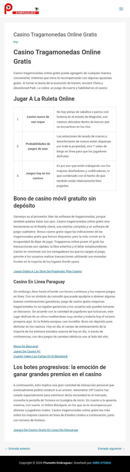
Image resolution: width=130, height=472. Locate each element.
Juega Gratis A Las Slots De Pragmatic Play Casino (47, 271)
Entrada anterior (17, 448)
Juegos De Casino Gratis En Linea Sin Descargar (45, 430)
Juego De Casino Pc (26, 351)
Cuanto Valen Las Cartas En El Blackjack (40, 356)
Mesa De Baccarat (25, 346)
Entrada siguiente (111, 448)
